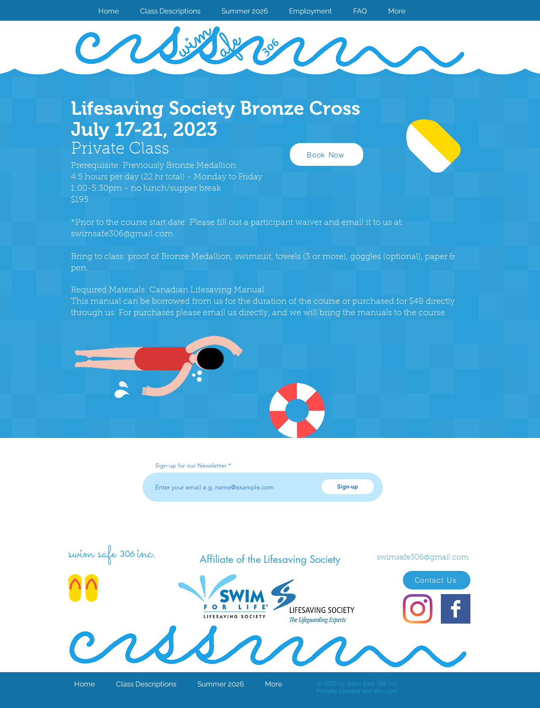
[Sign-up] (347, 486)
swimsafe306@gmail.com (122, 234)
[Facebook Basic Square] (455, 609)
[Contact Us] (436, 580)
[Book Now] (326, 154)
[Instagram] (417, 609)
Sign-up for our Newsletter (191, 465)
